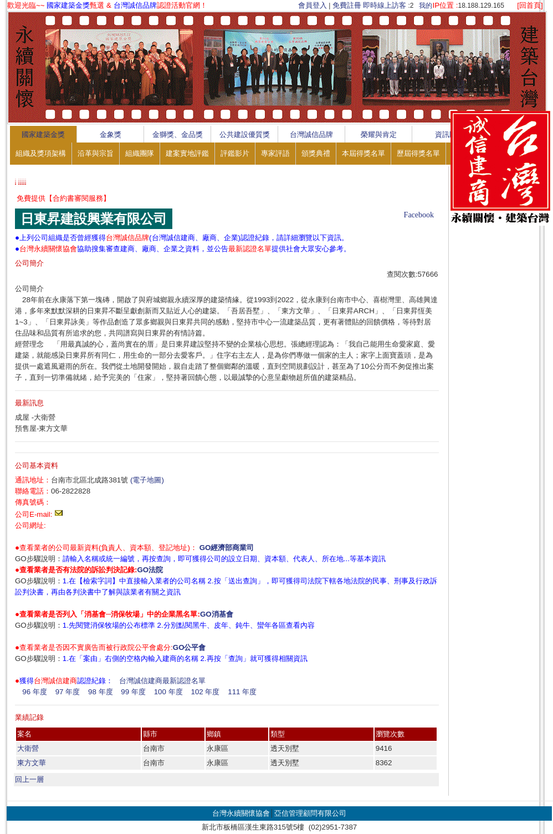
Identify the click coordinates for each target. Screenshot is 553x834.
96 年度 (34, 692)
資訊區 (446, 134)
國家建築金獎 (43, 134)
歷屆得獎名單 (418, 153)
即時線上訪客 (384, 5)
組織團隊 (139, 153)
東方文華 (31, 763)
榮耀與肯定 (379, 134)
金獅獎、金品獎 (177, 134)
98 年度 (100, 692)
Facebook (419, 215)
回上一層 (29, 779)
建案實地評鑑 (187, 153)
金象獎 (110, 134)
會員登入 (312, 5)
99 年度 (133, 692)
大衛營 (28, 748)
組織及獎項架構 (41, 153)
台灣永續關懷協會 (241, 813)
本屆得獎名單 (363, 153)
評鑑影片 (235, 153)
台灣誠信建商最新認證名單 (162, 681)
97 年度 (67, 692)
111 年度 (242, 692)
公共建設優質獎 (244, 134)
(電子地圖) (147, 480)
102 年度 (205, 692)
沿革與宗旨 (96, 153)
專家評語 (275, 153)
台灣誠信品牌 (311, 134)
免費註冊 (346, 5)
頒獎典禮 (315, 153)
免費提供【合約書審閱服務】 (63, 198)
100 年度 (168, 692)
